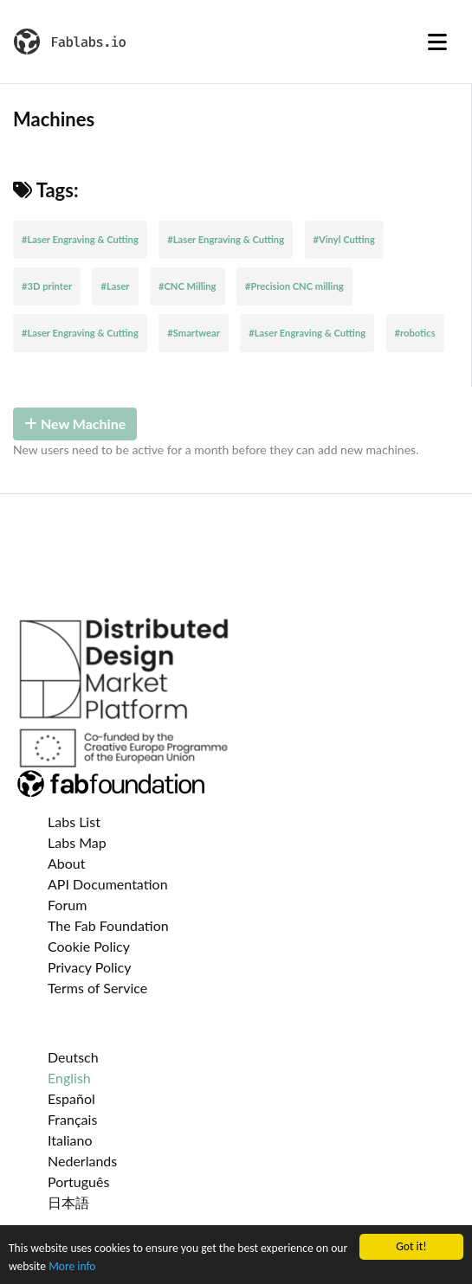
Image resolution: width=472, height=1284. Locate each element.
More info (71, 1266)
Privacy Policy (90, 967)
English (69, 1077)
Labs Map (77, 842)
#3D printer (47, 286)
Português (78, 1181)
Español (71, 1098)
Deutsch (73, 1057)
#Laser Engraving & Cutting (80, 239)
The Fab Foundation (108, 925)
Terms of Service (97, 987)
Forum (67, 904)
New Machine (75, 423)
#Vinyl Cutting (344, 239)
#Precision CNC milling (294, 286)
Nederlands (82, 1160)
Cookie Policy (89, 946)
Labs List (74, 821)
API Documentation (108, 884)
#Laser (114, 286)
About (67, 863)
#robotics (415, 332)
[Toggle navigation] (437, 42)
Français (72, 1119)
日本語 (68, 1202)
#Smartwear (193, 332)
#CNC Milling (187, 286)
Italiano (70, 1140)
